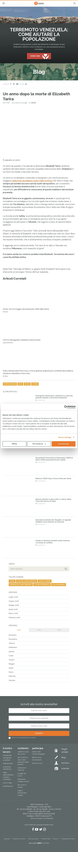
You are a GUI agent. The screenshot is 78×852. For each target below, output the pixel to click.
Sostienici (23, 748)
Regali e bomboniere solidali (22, 793)
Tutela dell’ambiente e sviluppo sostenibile (8, 776)
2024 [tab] (39, 630)
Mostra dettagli (64, 437)
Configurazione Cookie (68, 839)
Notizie (6, 103)
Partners (55, 839)
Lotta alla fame (8, 763)
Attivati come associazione (36, 759)
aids (20, 384)
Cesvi (33, 103)
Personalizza (39, 444)
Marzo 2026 (13, 613)
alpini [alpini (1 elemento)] (12, 581)
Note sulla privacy (33, 839)
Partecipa (37, 748)
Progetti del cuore (22, 775)
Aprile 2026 (13, 609)
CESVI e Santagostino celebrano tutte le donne (21, 328)
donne (34, 384)
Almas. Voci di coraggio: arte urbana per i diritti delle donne (26, 298)
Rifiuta (14, 444)
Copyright (7, 839)
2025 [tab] (19, 630)
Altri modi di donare (22, 786)
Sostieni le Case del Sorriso (23, 753)
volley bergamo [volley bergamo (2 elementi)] (59, 584)
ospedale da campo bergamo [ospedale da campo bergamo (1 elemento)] (21, 584)
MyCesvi (65, 763)
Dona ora (35, 56)
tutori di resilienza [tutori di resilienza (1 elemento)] (42, 584)
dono (27, 384)
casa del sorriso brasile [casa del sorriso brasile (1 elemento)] (26, 581)
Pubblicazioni (8, 786)
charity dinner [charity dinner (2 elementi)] (44, 581)
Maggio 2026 (14, 605)
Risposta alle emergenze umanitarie (7, 757)
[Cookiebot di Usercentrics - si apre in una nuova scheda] (65, 407)
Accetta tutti (63, 444)
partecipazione (10, 384)
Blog (63, 757)
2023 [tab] (59, 630)
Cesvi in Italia (7, 783)
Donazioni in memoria (22, 769)
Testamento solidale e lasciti (23, 780)
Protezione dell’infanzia (7, 768)
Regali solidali (64, 750)
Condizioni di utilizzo (19, 839)
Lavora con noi (37, 763)
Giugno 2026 (14, 601)
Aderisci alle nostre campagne (38, 753)
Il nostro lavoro (7, 750)
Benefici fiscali (46, 839)
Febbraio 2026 (14, 618)
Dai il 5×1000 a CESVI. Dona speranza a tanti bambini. (23, 761)
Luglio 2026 (13, 597)
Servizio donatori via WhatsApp (42, 818)
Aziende (65, 768)
